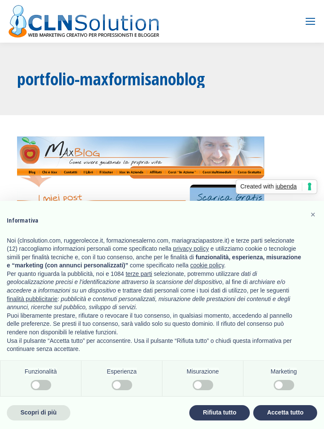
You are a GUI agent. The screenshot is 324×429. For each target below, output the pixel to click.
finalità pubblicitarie (32, 299)
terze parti (139, 273)
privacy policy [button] (191, 248)
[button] (313, 214)
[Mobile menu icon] (310, 21)
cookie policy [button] (207, 265)
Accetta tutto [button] (285, 412)
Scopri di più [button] (38, 412)
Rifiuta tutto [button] (220, 412)
